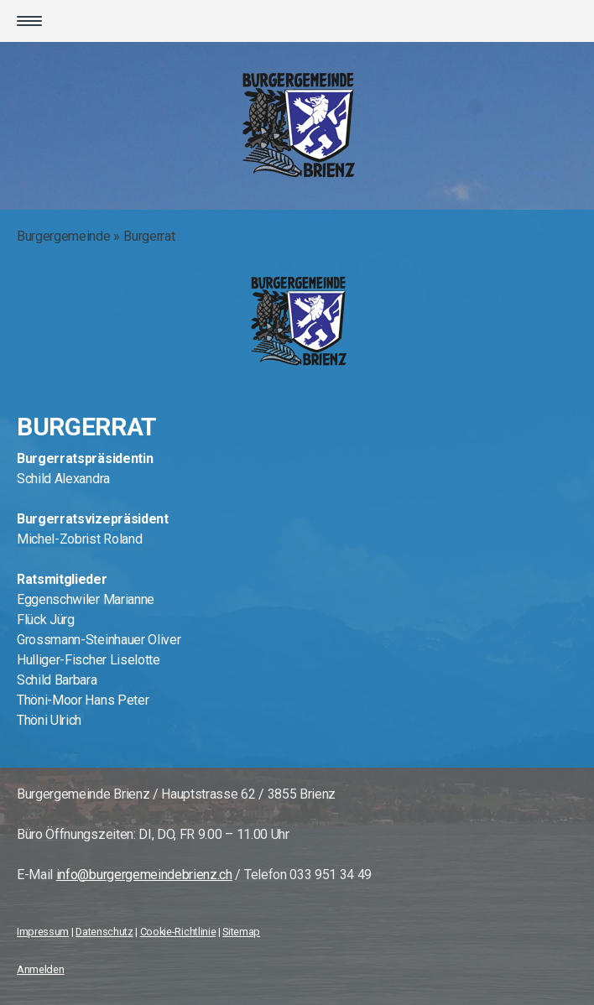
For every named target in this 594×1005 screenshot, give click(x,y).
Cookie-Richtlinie (178, 931)
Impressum (43, 931)
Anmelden (40, 969)
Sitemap (241, 931)
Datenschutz (104, 931)
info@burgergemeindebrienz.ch (144, 875)
